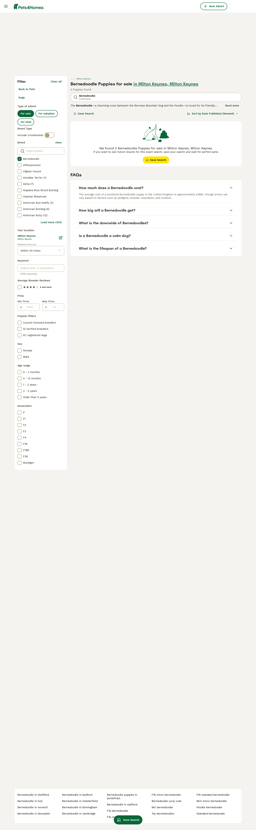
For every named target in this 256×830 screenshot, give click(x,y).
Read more (232, 105)
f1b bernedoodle (117, 810)
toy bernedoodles (163, 813)
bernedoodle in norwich (32, 807)
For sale (26, 113)
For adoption (47, 113)
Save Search (84, 113)
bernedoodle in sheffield (33, 794)
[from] (30, 307)
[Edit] (60, 237)
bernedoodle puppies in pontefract (122, 796)
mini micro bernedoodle (211, 801)
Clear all (56, 81)
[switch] (49, 135)
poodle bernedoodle (209, 807)
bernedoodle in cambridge (78, 813)
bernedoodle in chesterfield (80, 801)
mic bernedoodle (162, 807)
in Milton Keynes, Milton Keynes (165, 84)
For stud (26, 122)
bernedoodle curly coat (166, 801)
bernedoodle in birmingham (79, 807)
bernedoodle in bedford (77, 794)
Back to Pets (26, 89)
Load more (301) (51, 222)
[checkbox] (19, 158)
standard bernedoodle (210, 813)
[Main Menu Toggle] (5, 6)
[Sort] (213, 113)
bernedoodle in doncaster (33, 813)
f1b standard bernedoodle (212, 794)
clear (58, 142)
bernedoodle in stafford (122, 804)
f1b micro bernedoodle (166, 794)
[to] (55, 307)
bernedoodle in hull (30, 801)
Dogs (21, 97)
